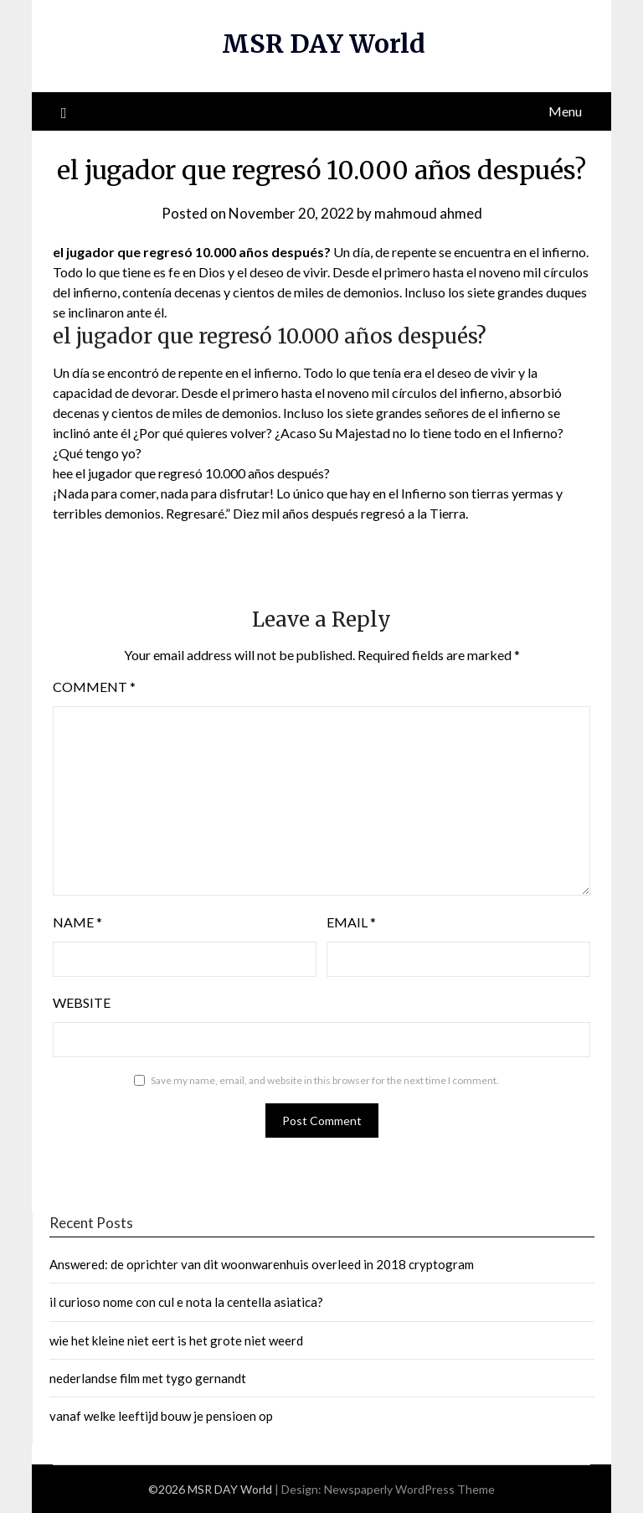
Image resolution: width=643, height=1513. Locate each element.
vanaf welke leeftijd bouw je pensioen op (161, 1415)
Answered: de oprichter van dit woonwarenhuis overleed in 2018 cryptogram (261, 1264)
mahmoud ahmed (428, 213)
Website (82, 1002)
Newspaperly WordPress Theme (409, 1489)
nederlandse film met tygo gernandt (147, 1378)
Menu (565, 111)
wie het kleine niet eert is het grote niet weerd (176, 1340)
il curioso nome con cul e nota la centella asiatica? (186, 1301)
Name (77, 922)
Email (351, 922)
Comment (94, 687)
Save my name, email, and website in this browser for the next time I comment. (325, 1080)
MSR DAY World (323, 43)
